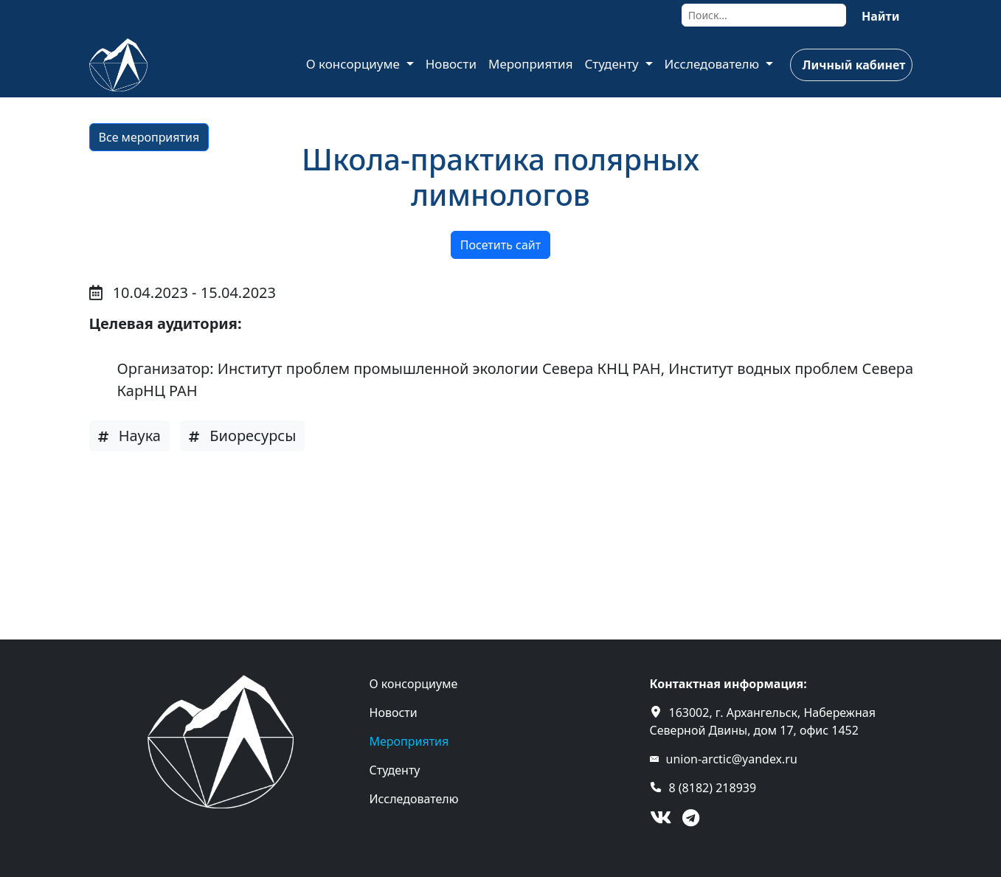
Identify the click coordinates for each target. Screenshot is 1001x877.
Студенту (613, 63)
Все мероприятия (149, 137)
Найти (881, 16)
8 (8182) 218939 (713, 788)
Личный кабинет (854, 65)
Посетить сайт (500, 245)
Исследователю (714, 63)
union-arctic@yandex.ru (731, 759)
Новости (451, 63)
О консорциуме (354, 63)
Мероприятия (530, 63)
